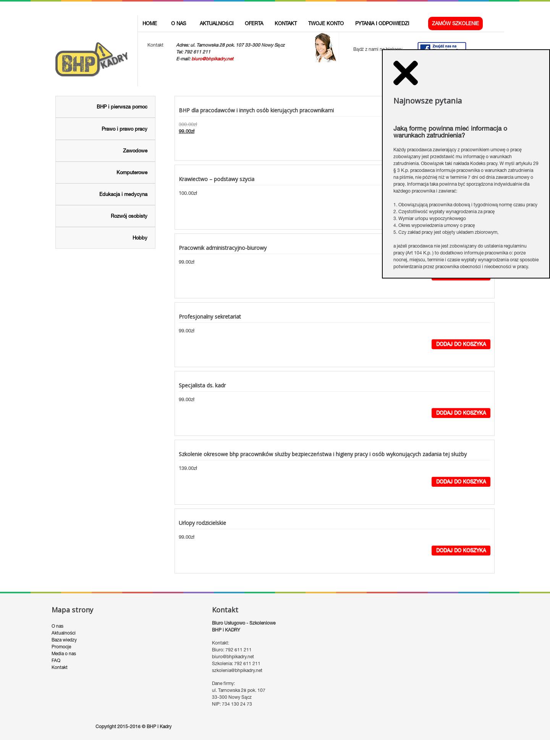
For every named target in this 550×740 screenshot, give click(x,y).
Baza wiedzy (64, 623)
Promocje (61, 630)
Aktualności (64, 616)
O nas (57, 609)
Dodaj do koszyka (461, 327)
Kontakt (60, 650)
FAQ (56, 643)
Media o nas (64, 637)
